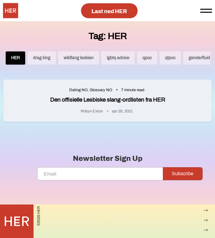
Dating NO (78, 90)
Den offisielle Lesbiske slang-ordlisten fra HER (107, 100)
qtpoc (170, 58)
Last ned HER (109, 11)
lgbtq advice (118, 58)
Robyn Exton (92, 111)
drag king (41, 58)
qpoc (147, 58)
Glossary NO (101, 90)
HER (15, 58)
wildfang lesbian (79, 58)
